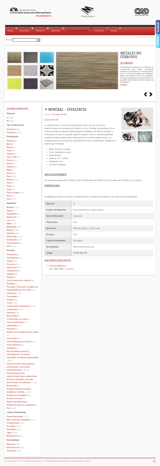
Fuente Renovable (17, 416)
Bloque (11, 147)
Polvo (11, 186)
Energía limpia (15, 423)
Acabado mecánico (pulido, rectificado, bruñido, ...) (19, 390)
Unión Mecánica (15, 345)
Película (12, 179)
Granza (11, 160)
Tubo (11, 189)
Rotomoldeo (13, 316)
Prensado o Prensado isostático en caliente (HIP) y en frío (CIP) (22, 288)
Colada (12, 261)
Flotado (11, 277)
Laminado (14, 293)
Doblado (12, 283)
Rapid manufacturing (17, 402)
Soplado (12, 274)
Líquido (12, 167)
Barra (10, 144)
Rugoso (13, 230)
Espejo (11, 210)
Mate (11, 223)
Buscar (9, 40)
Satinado (13, 233)
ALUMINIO (126, 63)
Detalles (123, 85)
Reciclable (14, 429)
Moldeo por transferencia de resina (22, 333)
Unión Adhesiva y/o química (21, 341)
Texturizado (14, 236)
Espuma (11, 154)
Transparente (14, 243)
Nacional (13, 444)
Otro (11, 199)
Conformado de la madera (20, 280)
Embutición (13, 254)
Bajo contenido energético (21, 420)
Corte (12, 303)
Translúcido (14, 240)
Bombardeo (13, 385)
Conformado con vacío (18, 319)
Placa (11, 176)
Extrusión (13, 264)
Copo (11, 150)
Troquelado (13, 296)
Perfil (10, 183)
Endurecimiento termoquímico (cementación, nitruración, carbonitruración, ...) (21, 367)
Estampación (14, 258)
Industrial (13, 132)
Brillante (13, 207)
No (10, 121)
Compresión (15, 309)
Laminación (14, 267)
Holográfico (13, 214)
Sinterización (14, 271)
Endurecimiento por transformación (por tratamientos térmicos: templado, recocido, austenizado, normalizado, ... (22, 378)
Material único (15, 436)
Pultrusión (12, 329)
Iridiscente (13, 217)
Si (10, 117)
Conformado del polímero (21, 306)
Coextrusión (14, 338)
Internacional (15, 447)
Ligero (12, 432)
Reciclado (13, 426)
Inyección (13, 312)
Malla (10, 170)
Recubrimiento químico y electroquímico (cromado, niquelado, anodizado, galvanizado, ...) (23, 356)
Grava (11, 163)
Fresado (12, 299)
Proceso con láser (16, 398)
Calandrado (14, 325)
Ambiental (14, 451)
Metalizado (14, 227)
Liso (11, 220)
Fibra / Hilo (14, 157)
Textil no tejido (15, 192)
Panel (11, 173)
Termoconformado (17, 322)
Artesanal (13, 129)
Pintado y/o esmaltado (19, 395)
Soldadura (12, 348)
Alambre (12, 141)
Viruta (10, 196)
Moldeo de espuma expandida (22, 405)
